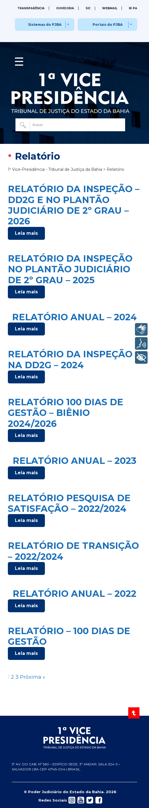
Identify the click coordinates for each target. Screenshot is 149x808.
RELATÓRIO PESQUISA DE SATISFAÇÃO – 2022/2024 (69, 503)
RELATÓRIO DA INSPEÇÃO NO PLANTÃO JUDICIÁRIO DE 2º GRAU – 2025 (70, 269)
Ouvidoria (65, 8)
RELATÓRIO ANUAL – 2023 (74, 460)
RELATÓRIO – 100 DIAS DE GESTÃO (69, 636)
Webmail (109, 8)
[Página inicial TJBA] (74, 738)
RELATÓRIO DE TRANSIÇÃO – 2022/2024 (73, 551)
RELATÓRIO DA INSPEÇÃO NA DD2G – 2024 (70, 359)
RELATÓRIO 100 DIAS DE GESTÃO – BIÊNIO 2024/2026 (65, 413)
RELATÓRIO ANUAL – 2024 (74, 317)
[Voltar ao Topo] (134, 713)
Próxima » (32, 677)
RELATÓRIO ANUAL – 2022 (74, 593)
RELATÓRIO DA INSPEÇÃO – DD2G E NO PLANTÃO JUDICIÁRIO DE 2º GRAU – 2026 (73, 205)
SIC (88, 8)
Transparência (31, 8)
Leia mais (26, 233)
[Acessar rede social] (71, 800)
